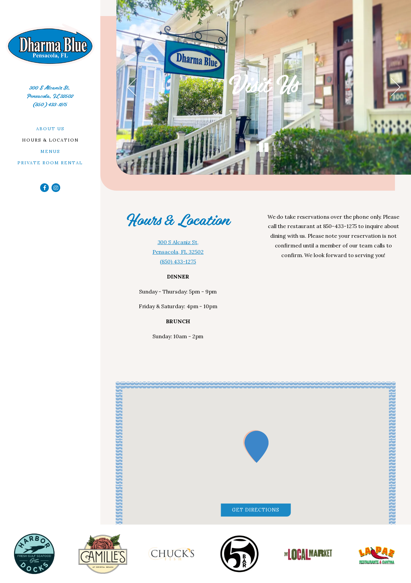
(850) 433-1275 (50, 104)
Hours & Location (50, 140)
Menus (50, 151)
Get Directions (261, 509)
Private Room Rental (50, 163)
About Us (50, 129)
